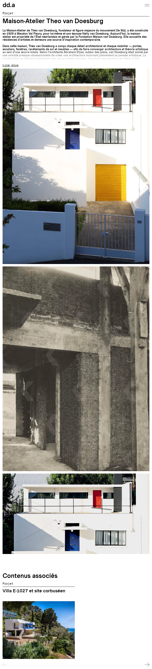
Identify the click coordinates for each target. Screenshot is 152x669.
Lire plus (11, 65)
